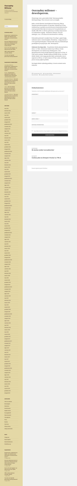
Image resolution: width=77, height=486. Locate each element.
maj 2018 (6, 325)
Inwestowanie (7, 408)
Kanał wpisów (8, 439)
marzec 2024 (7, 167)
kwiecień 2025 (8, 137)
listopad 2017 (7, 338)
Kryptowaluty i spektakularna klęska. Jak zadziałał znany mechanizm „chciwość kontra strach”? (11, 37)
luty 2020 (7, 277)
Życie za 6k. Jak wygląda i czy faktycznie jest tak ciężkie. (11, 48)
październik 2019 (8, 287)
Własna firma (7, 426)
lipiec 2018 (7, 320)
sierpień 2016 (7, 372)
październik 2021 (8, 232)
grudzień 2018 (8, 309)
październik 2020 (8, 259)
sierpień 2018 (7, 318)
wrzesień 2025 (8, 126)
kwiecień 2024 (8, 165)
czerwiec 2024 (8, 160)
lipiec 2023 (7, 185)
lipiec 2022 (7, 212)
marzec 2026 (7, 113)
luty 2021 (7, 250)
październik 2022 (8, 205)
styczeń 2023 (7, 198)
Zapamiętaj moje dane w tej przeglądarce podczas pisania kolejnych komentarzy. (51, 131)
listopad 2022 (7, 203)
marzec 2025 (7, 140)
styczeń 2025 (7, 144)
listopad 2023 (7, 176)
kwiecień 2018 (8, 327)
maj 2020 (6, 271)
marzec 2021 (7, 248)
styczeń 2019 (7, 307)
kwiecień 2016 (8, 381)
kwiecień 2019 (8, 300)
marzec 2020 (7, 275)
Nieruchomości (8, 415)
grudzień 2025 (8, 119)
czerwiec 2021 (8, 241)
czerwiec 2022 (8, 214)
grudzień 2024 (8, 147)
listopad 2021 (7, 230)
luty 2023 (7, 196)
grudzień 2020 (8, 255)
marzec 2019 (7, 302)
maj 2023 (6, 189)
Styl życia (7, 424)
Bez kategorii (7, 403)
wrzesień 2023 (8, 180)
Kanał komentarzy (8, 441)
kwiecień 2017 (8, 354)
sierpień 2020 (7, 264)
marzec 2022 (7, 221)
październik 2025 (8, 124)
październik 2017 (8, 341)
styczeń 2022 (7, 225)
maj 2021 (6, 244)
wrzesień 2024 (8, 153)
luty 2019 (7, 305)
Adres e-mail (35, 119)
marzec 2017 (7, 357)
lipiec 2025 (7, 131)
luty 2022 (7, 223)
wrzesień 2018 (8, 316)
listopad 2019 (7, 284)
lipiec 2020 (7, 266)
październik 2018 (8, 314)
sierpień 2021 (7, 237)
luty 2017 (7, 359)
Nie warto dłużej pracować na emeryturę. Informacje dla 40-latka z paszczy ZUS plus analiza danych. (11, 43)
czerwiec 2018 (8, 323)
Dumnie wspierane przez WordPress (39, 168)
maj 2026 (6, 108)
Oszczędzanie (7, 417)
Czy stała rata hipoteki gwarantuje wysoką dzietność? (11, 55)
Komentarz (35, 94)
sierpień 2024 (7, 155)
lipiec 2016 (7, 375)
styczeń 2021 (7, 253)
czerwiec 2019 (8, 296)
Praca (6, 419)
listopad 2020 (7, 257)
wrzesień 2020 (8, 262)
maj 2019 (6, 298)
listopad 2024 (7, 149)
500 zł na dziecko (8, 401)
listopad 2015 (7, 393)
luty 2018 (7, 332)
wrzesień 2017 (8, 343)
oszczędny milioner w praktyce (46, 74)
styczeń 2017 (7, 361)
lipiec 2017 (7, 347)
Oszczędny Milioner (9, 7)
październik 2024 (8, 151)
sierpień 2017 (7, 345)
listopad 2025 (7, 122)
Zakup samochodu (8, 428)
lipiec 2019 (7, 293)
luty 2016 (7, 386)
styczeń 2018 (7, 334)
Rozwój (6, 422)
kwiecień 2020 (8, 273)
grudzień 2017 (8, 336)
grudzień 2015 (8, 390)
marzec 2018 (7, 329)
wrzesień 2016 (8, 370)
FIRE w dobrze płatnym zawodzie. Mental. (9, 52)
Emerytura (7, 406)
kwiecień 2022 (8, 219)
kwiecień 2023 (8, 192)
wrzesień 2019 (8, 289)
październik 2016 (8, 368)
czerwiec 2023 (8, 187)
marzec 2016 (7, 384)
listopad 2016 (7, 366)
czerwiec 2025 (8, 133)
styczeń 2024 (7, 171)
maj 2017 (6, 352)
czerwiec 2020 (8, 268)
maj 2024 (6, 162)
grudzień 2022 (8, 201)
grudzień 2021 (8, 228)
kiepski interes (8, 410)
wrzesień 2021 (8, 235)
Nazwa (34, 113)
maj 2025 (6, 135)
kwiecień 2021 (8, 246)
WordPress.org (8, 444)
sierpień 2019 (7, 291)
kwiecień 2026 (8, 110)
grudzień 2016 (8, 363)
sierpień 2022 (7, 210)
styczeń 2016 (7, 388)
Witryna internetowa (38, 124)
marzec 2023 (7, 194)
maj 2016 (6, 379)
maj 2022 (6, 217)
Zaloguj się (7, 437)
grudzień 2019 (8, 282)
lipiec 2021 (7, 239)
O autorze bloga (8, 19)
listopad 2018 (7, 311)
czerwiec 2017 (8, 350)
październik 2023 (8, 178)
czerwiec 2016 (8, 377)
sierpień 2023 (7, 183)
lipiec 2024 (7, 158)
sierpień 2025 (7, 128)
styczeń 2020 (7, 280)
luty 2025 (7, 142)
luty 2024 (7, 169)
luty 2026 (7, 115)
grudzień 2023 (8, 174)
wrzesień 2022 (8, 207)
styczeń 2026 (7, 117)
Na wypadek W (8, 413)
